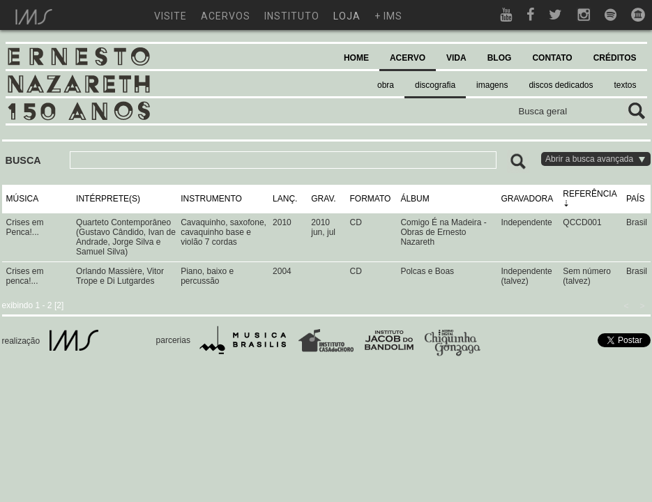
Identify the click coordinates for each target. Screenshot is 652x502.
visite (170, 16)
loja (347, 16)
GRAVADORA (527, 199)
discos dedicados (561, 85)
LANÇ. (285, 199)
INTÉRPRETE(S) (108, 199)
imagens (492, 85)
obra (385, 85)
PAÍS (635, 199)
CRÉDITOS (615, 58)
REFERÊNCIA (589, 194)
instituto (291, 16)
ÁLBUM (414, 199)
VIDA (456, 58)
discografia (435, 85)
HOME (356, 58)
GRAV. (323, 199)
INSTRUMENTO (211, 199)
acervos (225, 16)
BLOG (499, 58)
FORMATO (370, 199)
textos (625, 85)
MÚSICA (22, 199)
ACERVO (407, 58)
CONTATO (552, 58)
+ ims (388, 16)
